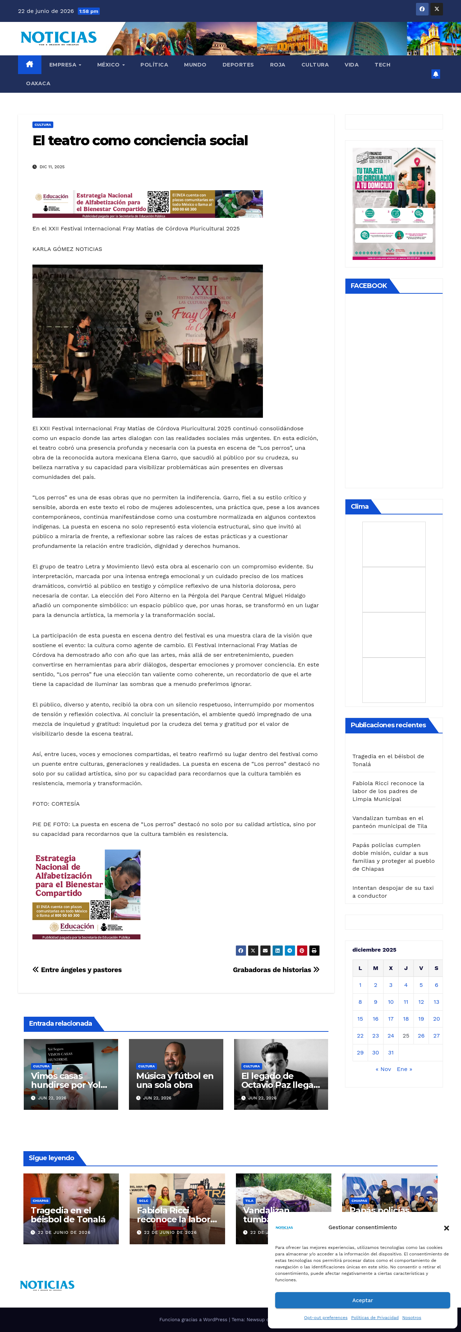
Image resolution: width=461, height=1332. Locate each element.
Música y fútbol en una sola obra (175, 1080)
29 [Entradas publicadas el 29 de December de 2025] (360, 1052)
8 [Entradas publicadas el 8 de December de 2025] (360, 1001)
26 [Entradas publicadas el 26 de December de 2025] (421, 1035)
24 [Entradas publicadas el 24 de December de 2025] (391, 1035)
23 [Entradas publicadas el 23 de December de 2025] (375, 1035)
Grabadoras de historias (276, 970)
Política (154, 64)
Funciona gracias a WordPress (194, 1319)
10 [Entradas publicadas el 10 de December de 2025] (391, 1001)
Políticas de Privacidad (375, 1317)
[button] (446, 1227)
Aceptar (362, 1300)
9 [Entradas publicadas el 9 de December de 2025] (375, 1001)
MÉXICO (109, 64)
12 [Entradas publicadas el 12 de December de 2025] (421, 1001)
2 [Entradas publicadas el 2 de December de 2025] (375, 984)
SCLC (143, 1201)
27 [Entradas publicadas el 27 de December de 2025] (436, 1035)
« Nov (383, 1069)
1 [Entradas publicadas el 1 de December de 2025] (360, 984)
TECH (382, 64)
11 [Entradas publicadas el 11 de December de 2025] (406, 1001)
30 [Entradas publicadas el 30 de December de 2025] (375, 1052)
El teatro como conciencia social (140, 140)
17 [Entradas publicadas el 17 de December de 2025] (391, 1018)
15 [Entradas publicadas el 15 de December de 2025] (360, 1018)
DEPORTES (238, 64)
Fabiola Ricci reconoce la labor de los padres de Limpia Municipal (388, 791)
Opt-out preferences (326, 1317)
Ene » (404, 1069)
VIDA (352, 64)
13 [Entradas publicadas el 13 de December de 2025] (436, 1001)
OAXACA (38, 83)
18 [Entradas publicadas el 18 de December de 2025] (406, 1018)
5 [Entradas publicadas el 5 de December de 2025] (421, 984)
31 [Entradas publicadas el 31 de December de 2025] (391, 1052)
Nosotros (411, 1317)
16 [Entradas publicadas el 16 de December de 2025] (376, 1018)
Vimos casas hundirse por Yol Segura (65, 1085)
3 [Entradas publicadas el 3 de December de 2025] (391, 984)
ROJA (278, 64)
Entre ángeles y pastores (77, 970)
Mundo (195, 64)
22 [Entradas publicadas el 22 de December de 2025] (360, 1035)
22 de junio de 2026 (64, 1232)
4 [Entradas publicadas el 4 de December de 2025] (406, 984)
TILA (249, 1201)
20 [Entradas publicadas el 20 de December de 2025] (436, 1018)
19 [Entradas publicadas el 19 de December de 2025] (421, 1018)
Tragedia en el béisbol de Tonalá (68, 1215)
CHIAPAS (40, 1201)
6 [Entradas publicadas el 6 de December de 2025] (436, 984)
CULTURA (315, 64)
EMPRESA (63, 64)
